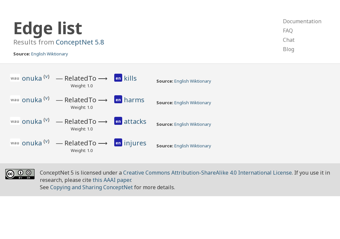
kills (130, 78)
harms (134, 99)
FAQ (288, 30)
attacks (135, 121)
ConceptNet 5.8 (80, 42)
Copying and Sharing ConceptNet (91, 187)
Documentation (302, 21)
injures (135, 142)
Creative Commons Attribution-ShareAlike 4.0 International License (207, 172)
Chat (289, 39)
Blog (288, 49)
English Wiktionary (49, 54)
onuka (32, 78)
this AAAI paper (112, 180)
